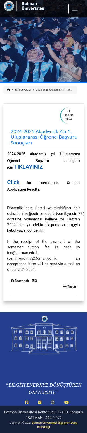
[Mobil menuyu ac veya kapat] (74, 9)
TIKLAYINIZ (28, 167)
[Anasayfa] (8, 89)
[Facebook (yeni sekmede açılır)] (28, 405)
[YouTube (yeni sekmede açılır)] (66, 405)
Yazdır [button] (69, 286)
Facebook (20, 281)
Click (13, 182)
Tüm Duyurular (23, 89)
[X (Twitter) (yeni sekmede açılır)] (40, 405)
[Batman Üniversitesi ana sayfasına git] (30, 9)
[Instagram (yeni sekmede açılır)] (53, 405)
